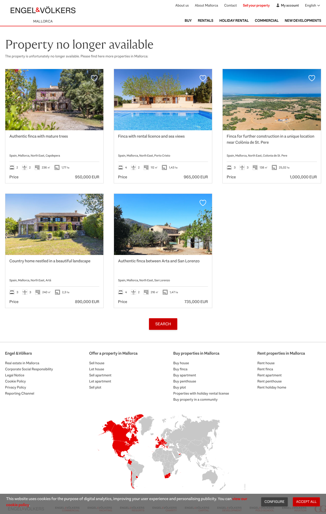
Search (163, 324)
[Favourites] (94, 78)
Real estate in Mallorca (22, 363)
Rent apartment (269, 375)
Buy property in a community (195, 399)
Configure (274, 501)
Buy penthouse (184, 381)
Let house (96, 369)
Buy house (181, 363)
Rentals (205, 20)
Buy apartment (184, 375)
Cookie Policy (15, 381)
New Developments (303, 20)
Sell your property (256, 5)
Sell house (96, 363)
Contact (230, 5)
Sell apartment (100, 375)
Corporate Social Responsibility (29, 369)
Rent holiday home (271, 387)
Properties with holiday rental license (201, 393)
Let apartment (100, 381)
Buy (188, 20)
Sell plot (95, 387)
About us (182, 5)
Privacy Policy (15, 387)
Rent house (266, 363)
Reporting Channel (19, 393)
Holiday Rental (234, 20)
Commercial (267, 20)
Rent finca (265, 369)
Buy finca (180, 369)
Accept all (306, 501)
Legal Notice (14, 375)
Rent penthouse (269, 381)
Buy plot (179, 387)
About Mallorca (206, 5)
